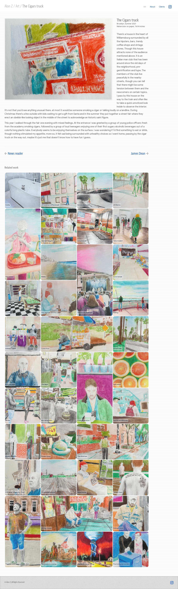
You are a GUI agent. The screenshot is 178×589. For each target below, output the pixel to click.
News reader (15, 153)
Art (18, 6)
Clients (162, 7)
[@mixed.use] (170, 7)
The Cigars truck (32, 6)
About (152, 7)
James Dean (138, 153)
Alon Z (9, 6)
